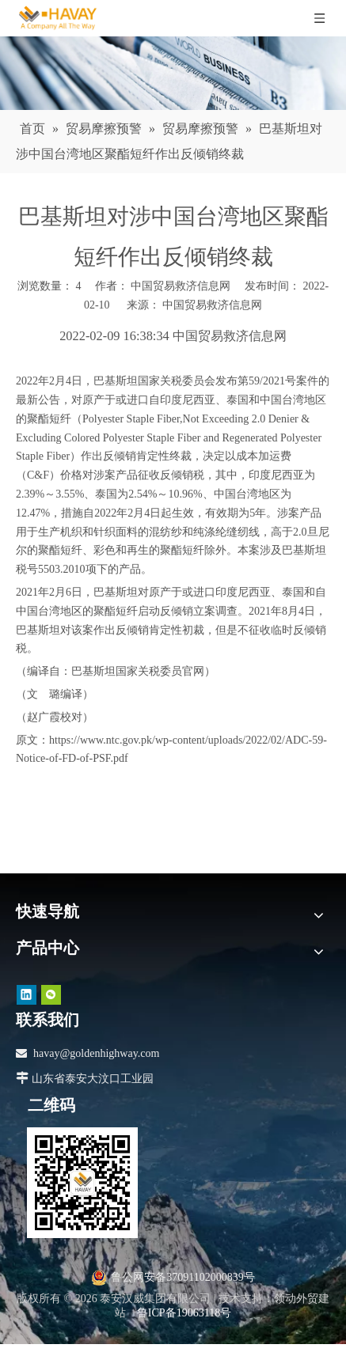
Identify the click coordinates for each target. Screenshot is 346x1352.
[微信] (51, 995)
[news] (173, 73)
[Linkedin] (26, 995)
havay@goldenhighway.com (96, 1053)
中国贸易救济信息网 (212, 305)
